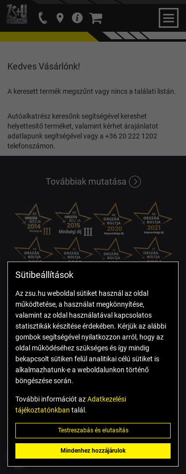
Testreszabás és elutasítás (93, 430)
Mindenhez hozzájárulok (93, 450)
